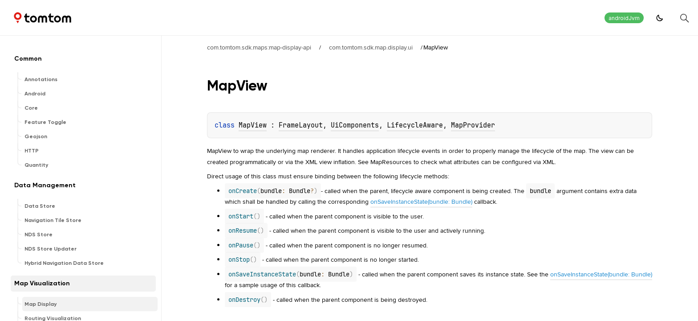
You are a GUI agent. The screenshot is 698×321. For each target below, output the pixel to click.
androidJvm (624, 18)
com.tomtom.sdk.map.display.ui (371, 47)
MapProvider (473, 125)
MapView (253, 125)
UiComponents (355, 125)
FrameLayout (301, 125)
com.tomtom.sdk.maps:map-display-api (259, 47)
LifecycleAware (415, 125)
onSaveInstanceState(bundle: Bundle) (421, 201)
